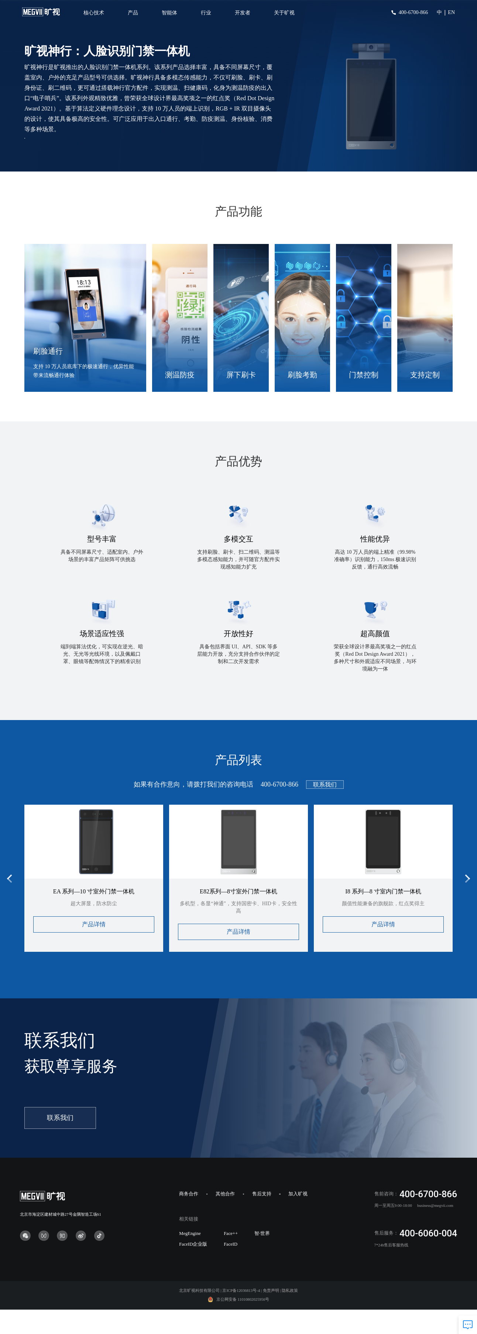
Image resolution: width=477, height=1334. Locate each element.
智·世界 (262, 1257)
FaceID (230, 1268)
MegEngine (190, 1257)
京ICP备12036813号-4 (241, 1315)
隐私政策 (290, 1315)
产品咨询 (57, 154)
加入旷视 (298, 1218)
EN (451, 12)
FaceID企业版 (193, 1268)
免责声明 (271, 1315)
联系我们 (325, 809)
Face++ (231, 1257)
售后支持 (261, 1218)
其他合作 (225, 1218)
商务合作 (188, 1218)
